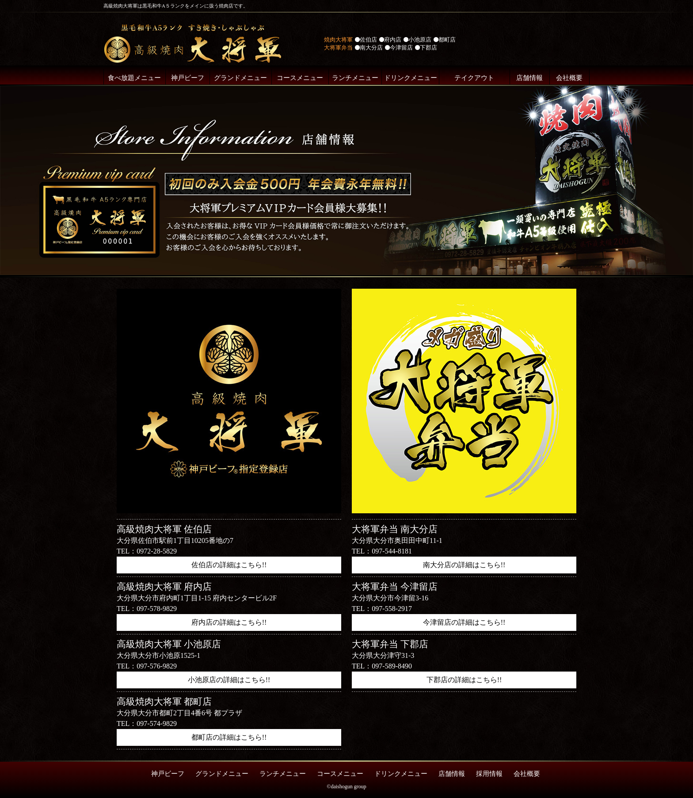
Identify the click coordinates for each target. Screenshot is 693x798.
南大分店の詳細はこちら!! (464, 565)
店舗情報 (529, 77)
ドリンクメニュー (410, 77)
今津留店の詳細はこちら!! (464, 622)
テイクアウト (474, 77)
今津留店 (399, 47)
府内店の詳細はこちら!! (229, 622)
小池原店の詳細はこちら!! (229, 679)
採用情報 (489, 773)
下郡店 (426, 47)
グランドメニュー (240, 77)
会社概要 (569, 77)
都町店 (445, 39)
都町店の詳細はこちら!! (229, 737)
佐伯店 (366, 39)
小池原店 (417, 39)
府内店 (390, 39)
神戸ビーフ (187, 77)
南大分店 (369, 47)
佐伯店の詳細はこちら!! (229, 565)
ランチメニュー (355, 77)
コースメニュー (300, 77)
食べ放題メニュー (134, 77)
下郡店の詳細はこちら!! (464, 679)
